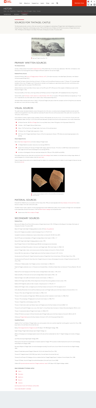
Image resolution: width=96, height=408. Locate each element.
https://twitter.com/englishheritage (94, 1)
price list (22, 162)
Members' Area (79, 3)
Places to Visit (13, 11)
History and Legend (28, 11)
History (34, 11)
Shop (47, 3)
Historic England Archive (25, 141)
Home (5, 11)
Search (57, 3)
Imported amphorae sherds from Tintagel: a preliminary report (34, 363)
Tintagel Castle (20, 11)
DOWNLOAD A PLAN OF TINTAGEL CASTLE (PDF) (27, 386)
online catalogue (46, 155)
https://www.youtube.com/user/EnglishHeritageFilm (91, 4)
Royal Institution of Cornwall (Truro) (69, 202)
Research (16, 14)
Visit (20, 3)
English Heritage (9, 3)
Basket (88, 4)
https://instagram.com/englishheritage (94, 4)
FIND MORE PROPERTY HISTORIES (23, 389)
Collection (20, 383)
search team (41, 157)
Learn (42, 3)
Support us (35, 3)
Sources (24, 14)
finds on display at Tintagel (33, 212)
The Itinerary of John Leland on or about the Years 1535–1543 (38, 95)
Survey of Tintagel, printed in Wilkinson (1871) (37, 76)
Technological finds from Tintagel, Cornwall (27, 328)
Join (52, 3)
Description (20, 374)
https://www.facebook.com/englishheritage (91, 1)
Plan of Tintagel (33, 122)
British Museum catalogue (45, 209)
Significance (7, 14)
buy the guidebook (49, 229)
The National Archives (36, 68)
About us (27, 3)
